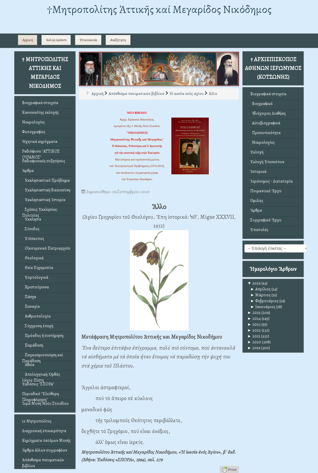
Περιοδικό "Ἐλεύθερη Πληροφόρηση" (40, 395)
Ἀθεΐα (28, 364)
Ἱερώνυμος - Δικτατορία (271, 181)
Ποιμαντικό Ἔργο (265, 191)
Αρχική (27, 40)
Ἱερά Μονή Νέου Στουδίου (45, 403)
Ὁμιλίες (256, 200)
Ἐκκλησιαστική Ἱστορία (43, 200)
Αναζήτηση (118, 40)
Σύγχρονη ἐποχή (37, 326)
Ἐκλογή (257, 152)
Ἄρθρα (28, 170)
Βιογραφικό (261, 103)
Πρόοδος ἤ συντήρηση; (43, 335)
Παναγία (31, 306)
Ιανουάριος (262, 307)
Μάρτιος (260, 295)
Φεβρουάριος (264, 301)
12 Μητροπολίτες (37, 421)
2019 (253, 348)
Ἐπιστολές (259, 230)
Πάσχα (29, 297)
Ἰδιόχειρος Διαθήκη (268, 113)
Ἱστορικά (258, 171)
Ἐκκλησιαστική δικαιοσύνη (46, 190)
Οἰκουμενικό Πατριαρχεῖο (46, 248)
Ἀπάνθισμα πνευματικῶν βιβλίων (43, 461)
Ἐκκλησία (31, 219)
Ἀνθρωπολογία (36, 316)
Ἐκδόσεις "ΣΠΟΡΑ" (38, 384)
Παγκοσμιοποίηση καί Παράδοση (42, 356)
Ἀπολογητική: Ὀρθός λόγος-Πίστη (41, 376)
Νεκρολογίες (33, 122)
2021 (253, 336)
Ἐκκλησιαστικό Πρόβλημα (46, 180)
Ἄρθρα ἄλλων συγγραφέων (44, 450)
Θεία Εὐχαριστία (37, 267)
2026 (254, 283)
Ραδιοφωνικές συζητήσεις (43, 161)
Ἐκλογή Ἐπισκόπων (267, 162)
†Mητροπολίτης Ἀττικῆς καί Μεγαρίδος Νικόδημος (159, 9)
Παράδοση (32, 345)
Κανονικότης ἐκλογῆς (40, 112)
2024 (254, 318)
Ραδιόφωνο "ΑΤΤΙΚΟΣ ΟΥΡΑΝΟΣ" (41, 152)
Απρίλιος (260, 289)
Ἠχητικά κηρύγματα (39, 141)
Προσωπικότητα (265, 133)
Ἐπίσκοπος (33, 238)
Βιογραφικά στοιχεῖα (40, 103)
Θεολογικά (33, 258)
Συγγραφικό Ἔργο (265, 220)
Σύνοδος (30, 229)
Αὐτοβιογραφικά (265, 123)
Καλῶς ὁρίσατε (56, 40)
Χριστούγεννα (35, 287)
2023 (254, 324)
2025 (254, 312)
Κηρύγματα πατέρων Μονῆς (46, 440)
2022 (254, 330)
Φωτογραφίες (33, 132)
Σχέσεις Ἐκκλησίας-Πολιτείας (40, 211)
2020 (254, 342)
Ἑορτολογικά (35, 277)
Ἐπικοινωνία (88, 40)
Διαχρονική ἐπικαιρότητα (44, 431)
